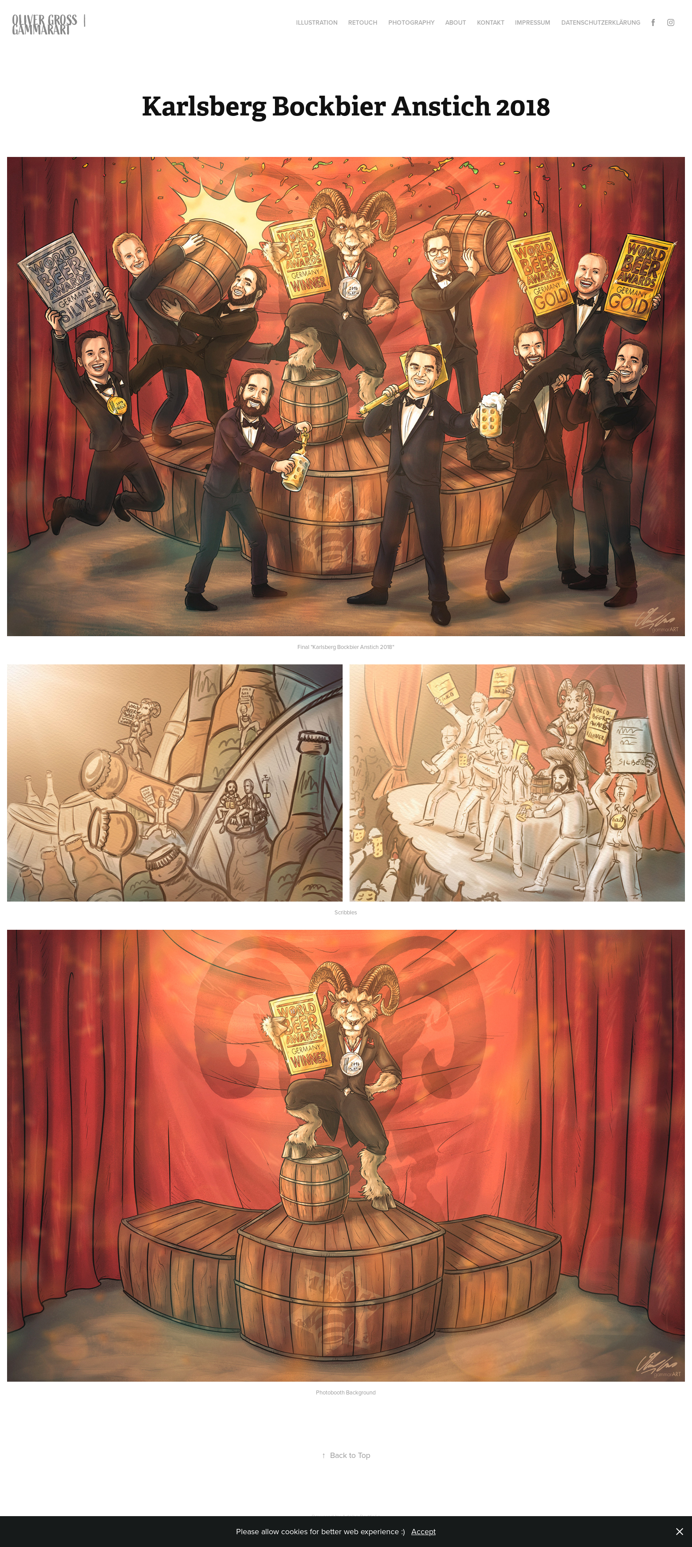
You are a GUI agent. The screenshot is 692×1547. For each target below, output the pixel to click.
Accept (423, 1531)
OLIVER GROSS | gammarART (52, 25)
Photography (411, 22)
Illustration (317, 22)
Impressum (532, 22)
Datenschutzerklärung (600, 22)
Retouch (362, 22)
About (455, 22)
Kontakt (490, 22)
